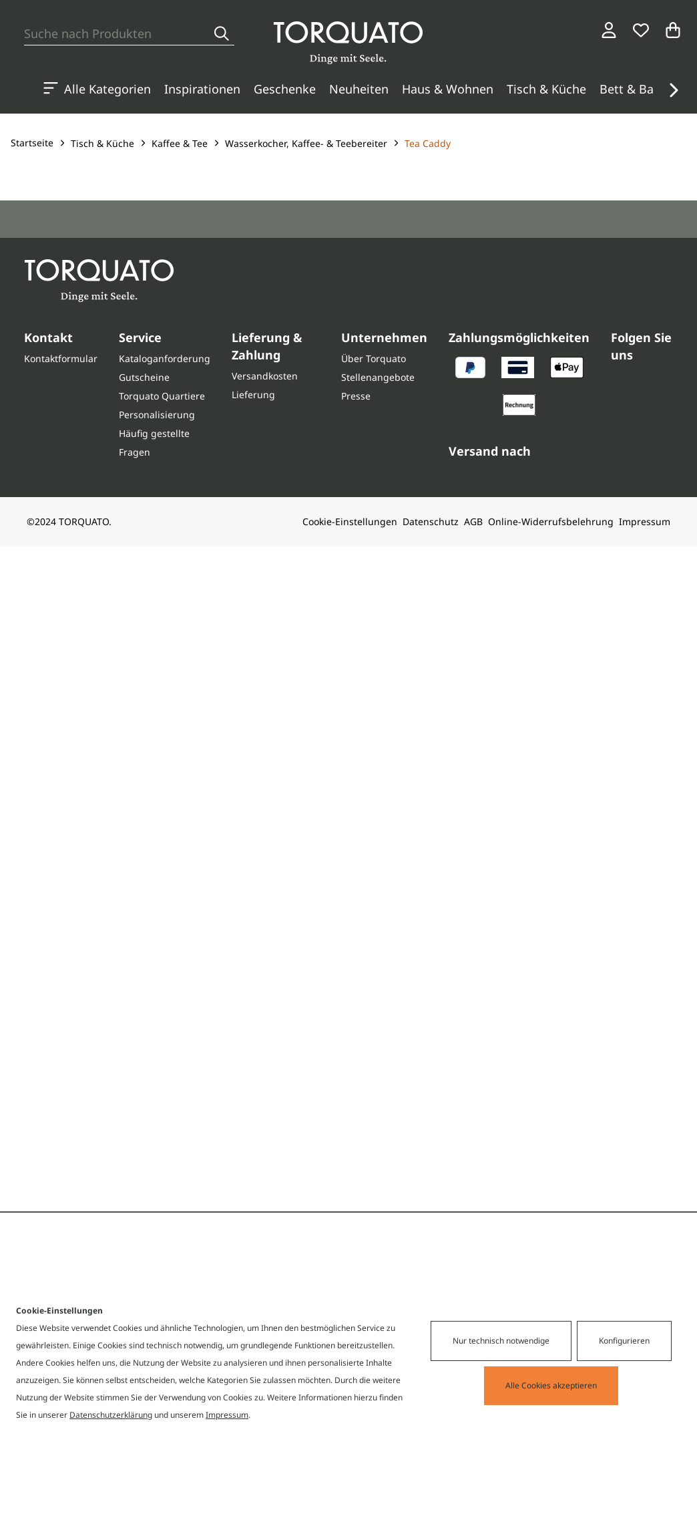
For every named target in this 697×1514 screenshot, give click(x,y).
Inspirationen (202, 89)
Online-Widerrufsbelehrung (551, 521)
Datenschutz (431, 521)
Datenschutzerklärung (110, 1414)
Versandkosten (265, 375)
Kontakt (48, 337)
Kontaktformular (60, 358)
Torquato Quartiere (162, 396)
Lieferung (253, 394)
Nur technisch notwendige (501, 1340)
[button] (673, 90)
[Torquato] (348, 42)
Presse (356, 396)
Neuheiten (359, 89)
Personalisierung (157, 414)
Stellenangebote (378, 377)
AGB (473, 521)
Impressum (644, 521)
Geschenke (285, 89)
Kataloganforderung (164, 358)
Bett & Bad (630, 89)
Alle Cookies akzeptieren (551, 1385)
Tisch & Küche (546, 89)
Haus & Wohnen (447, 89)
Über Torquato (373, 358)
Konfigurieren (624, 1340)
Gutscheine (144, 377)
